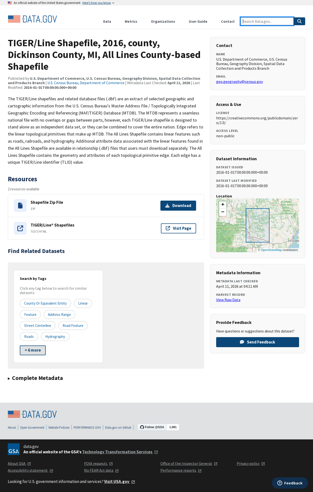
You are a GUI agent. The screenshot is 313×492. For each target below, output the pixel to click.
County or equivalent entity (45, 303)
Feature (30, 314)
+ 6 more (33, 350)
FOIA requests (98, 463)
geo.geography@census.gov (239, 81)
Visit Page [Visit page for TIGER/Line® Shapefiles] (178, 228)
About (12, 427)
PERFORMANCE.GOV (87, 427)
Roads (29, 336)
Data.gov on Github (118, 427)
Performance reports (181, 470)
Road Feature (73, 325)
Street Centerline (37, 325)
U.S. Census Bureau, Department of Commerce (85, 82)
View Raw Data (228, 299)
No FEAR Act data (101, 470)
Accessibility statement (30, 470)
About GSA (19, 463)
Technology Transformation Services (120, 452)
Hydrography (55, 336)
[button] (222, 205)
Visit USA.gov (119, 481)
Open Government (32, 427)
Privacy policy (251, 463)
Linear (83, 303)
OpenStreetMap (271, 250)
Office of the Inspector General (189, 463)
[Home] (32, 19)
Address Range (59, 314)
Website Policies (58, 427)
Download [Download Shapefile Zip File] (178, 205)
